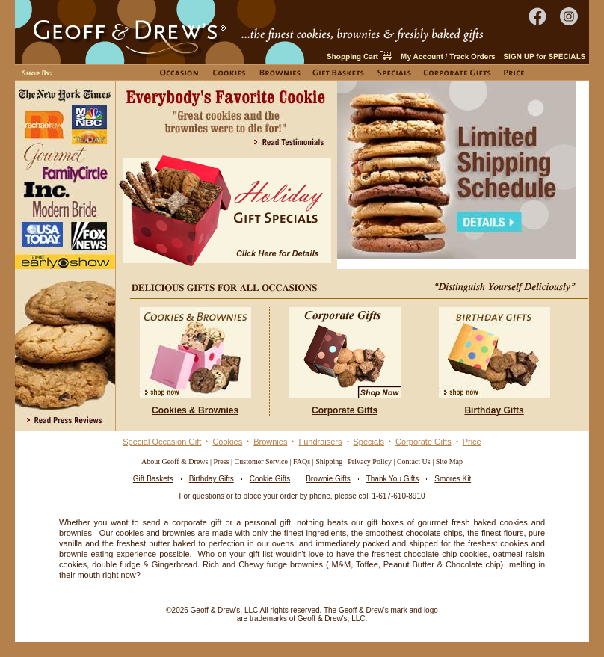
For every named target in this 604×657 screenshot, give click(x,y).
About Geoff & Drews (175, 461)
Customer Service (261, 461)
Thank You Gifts (392, 479)
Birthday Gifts (211, 479)
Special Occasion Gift (162, 441)
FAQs (301, 461)
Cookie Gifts (270, 479)
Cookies (227, 441)
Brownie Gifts (328, 479)
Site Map (449, 461)
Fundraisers (320, 441)
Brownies (270, 441)
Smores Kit (452, 479)
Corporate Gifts (423, 441)
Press (221, 461)
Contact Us (414, 461)
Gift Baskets (153, 479)
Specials (369, 441)
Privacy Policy (370, 461)
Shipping (328, 461)
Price (472, 441)
